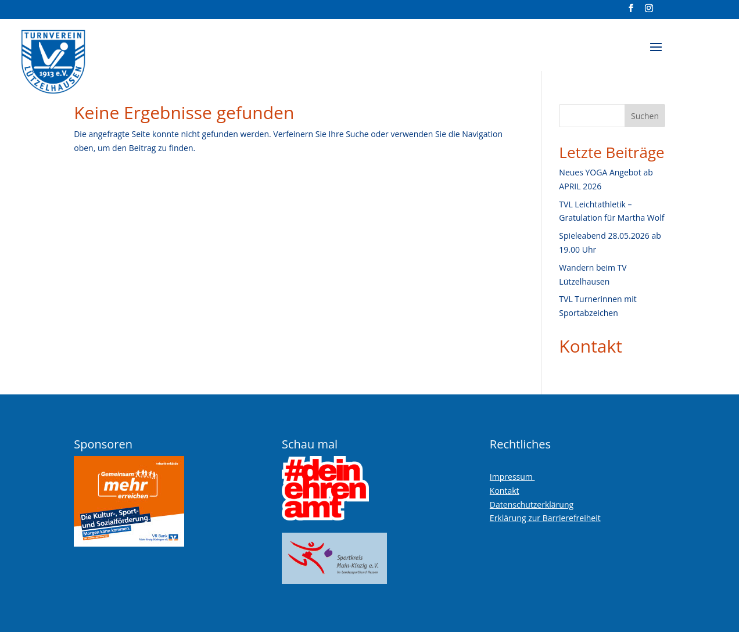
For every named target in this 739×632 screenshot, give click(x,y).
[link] (82, 57)
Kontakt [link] (590, 346)
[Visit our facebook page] (631, 11)
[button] (656, 54)
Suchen (645, 115)
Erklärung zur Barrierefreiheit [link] (545, 517)
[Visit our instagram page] (649, 11)
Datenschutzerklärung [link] (531, 504)
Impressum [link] (512, 476)
